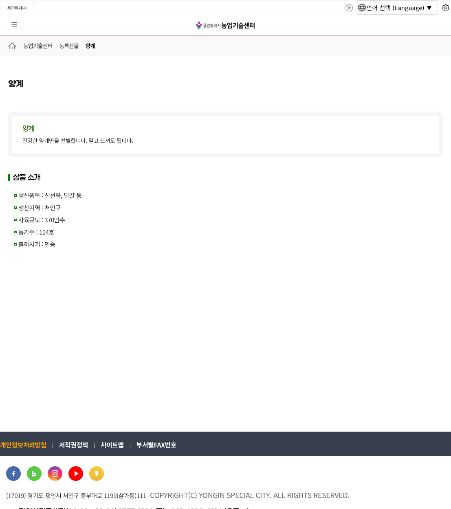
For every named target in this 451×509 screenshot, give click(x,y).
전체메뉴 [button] (14, 25)
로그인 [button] (437, 25)
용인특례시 (16, 7)
